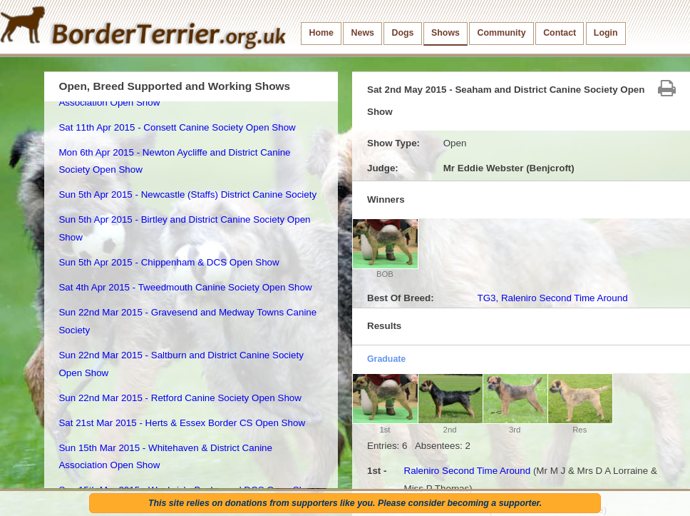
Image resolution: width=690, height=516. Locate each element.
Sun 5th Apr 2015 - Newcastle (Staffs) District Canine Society (187, 194)
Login (606, 33)
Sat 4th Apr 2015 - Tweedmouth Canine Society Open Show (184, 287)
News (362, 33)
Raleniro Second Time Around (466, 470)
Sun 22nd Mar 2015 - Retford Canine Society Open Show (180, 398)
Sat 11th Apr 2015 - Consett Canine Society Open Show (176, 127)
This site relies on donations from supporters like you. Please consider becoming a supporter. (345, 503)
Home (321, 33)
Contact (559, 33)
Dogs (403, 33)
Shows (445, 33)
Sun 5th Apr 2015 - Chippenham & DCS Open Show (168, 262)
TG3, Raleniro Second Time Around (552, 298)
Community (502, 33)
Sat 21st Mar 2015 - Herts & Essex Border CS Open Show (181, 423)
